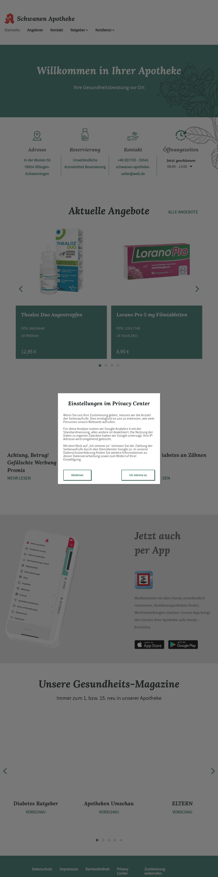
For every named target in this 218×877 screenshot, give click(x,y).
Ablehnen (77, 475)
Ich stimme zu (138, 475)
